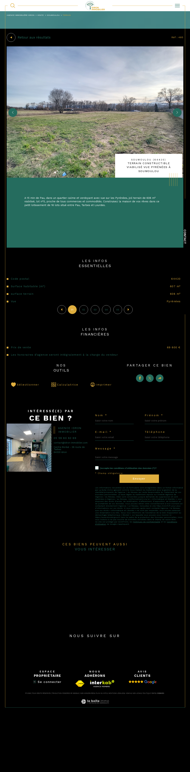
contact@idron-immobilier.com (64, 467)
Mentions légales (116, 749)
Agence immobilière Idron (22, 15)
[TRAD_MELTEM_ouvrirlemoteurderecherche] (12, 5)
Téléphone (156, 455)
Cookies (160, 749)
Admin (128, 749)
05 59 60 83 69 (68, 460)
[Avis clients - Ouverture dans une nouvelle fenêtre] (142, 738)
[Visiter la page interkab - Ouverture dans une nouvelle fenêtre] (102, 739)
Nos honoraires (87, 749)
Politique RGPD (149, 749)
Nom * (102, 436)
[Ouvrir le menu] (177, 5)
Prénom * (155, 436)
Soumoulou (57, 15)
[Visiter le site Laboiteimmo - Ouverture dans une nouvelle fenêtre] (95, 761)
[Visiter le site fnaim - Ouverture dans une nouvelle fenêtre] (80, 739)
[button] (176, 113)
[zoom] (95, 178)
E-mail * (105, 455)
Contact (185, 236)
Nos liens (136, 749)
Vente (43, 15)
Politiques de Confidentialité (153, 562)
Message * (106, 474)
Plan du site (101, 749)
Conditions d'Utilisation (107, 565)
